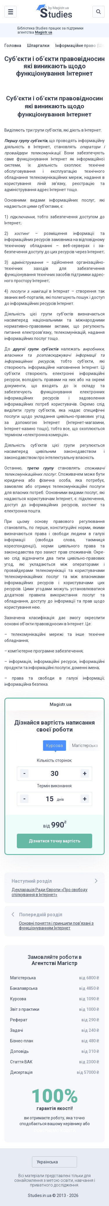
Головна (12, 45)
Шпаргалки (38, 45)
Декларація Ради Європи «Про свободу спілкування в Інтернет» (49, 892)
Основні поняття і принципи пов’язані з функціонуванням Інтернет (56, 926)
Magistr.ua (43, 32)
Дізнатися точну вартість (54, 841)
